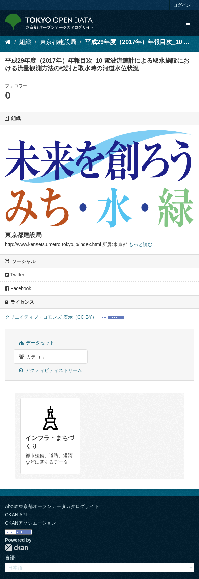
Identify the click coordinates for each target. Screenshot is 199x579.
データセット (36, 342)
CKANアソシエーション (30, 523)
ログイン (182, 5)
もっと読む (140, 244)
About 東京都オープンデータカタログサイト (52, 506)
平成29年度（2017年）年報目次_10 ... (137, 42)
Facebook (18, 288)
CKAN (16, 547)
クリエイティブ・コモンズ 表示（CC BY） (51, 317)
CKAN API (16, 514)
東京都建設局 (58, 42)
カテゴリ (32, 356)
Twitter (14, 274)
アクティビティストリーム (50, 370)
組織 (25, 42)
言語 (10, 557)
